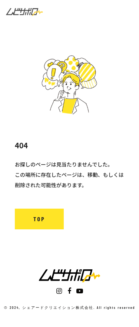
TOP (39, 218)
